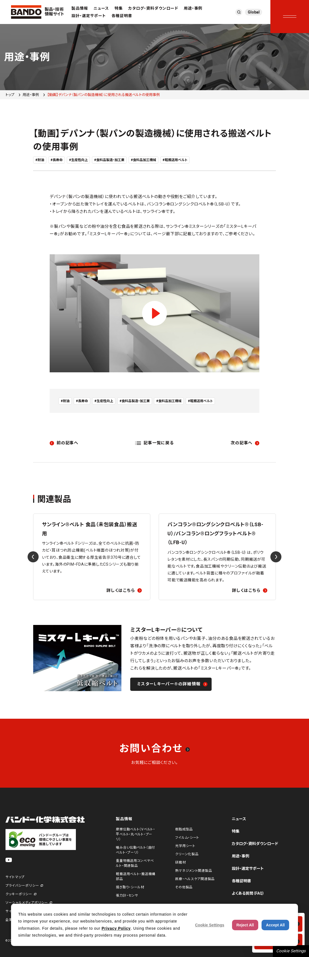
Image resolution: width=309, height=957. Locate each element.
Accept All (275, 925)
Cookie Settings (291, 950)
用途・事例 (193, 8)
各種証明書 (121, 16)
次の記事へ (241, 442)
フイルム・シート (187, 838)
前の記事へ (67, 442)
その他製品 (184, 887)
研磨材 (180, 862)
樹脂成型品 (184, 829)
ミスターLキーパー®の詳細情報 (169, 683)
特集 (118, 8)
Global (254, 12)
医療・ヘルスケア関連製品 (195, 879)
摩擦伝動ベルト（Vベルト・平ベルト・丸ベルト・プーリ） (135, 834)
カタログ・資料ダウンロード (153, 8)
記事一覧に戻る (158, 442)
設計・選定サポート (88, 16)
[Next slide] (275, 556)
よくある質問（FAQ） (248, 893)
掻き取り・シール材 (130, 887)
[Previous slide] (33, 556)
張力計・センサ (127, 895)
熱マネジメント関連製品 (193, 871)
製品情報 (79, 8)
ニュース (101, 8)
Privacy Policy (116, 928)
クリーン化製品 (186, 854)
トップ (10, 95)
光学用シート (185, 846)
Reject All (245, 925)
